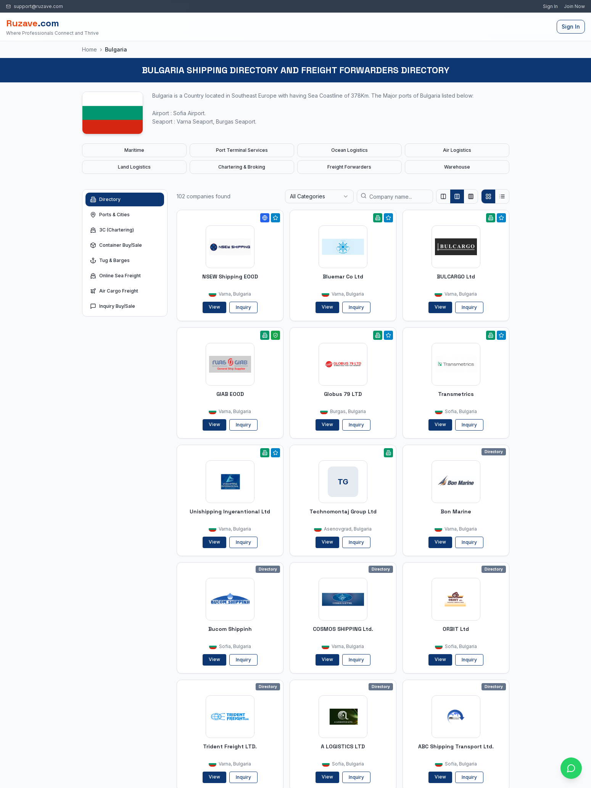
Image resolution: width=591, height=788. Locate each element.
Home (89, 49)
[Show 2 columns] (443, 196)
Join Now (574, 6)
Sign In (550, 6)
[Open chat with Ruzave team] (571, 768)
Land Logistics (134, 167)
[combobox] (319, 196)
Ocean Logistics (349, 150)
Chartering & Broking (241, 167)
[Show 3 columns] (457, 196)
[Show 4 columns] (471, 196)
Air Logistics (457, 150)
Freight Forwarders (349, 167)
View (214, 307)
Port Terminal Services (242, 150)
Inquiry (243, 307)
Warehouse (457, 167)
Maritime (134, 150)
